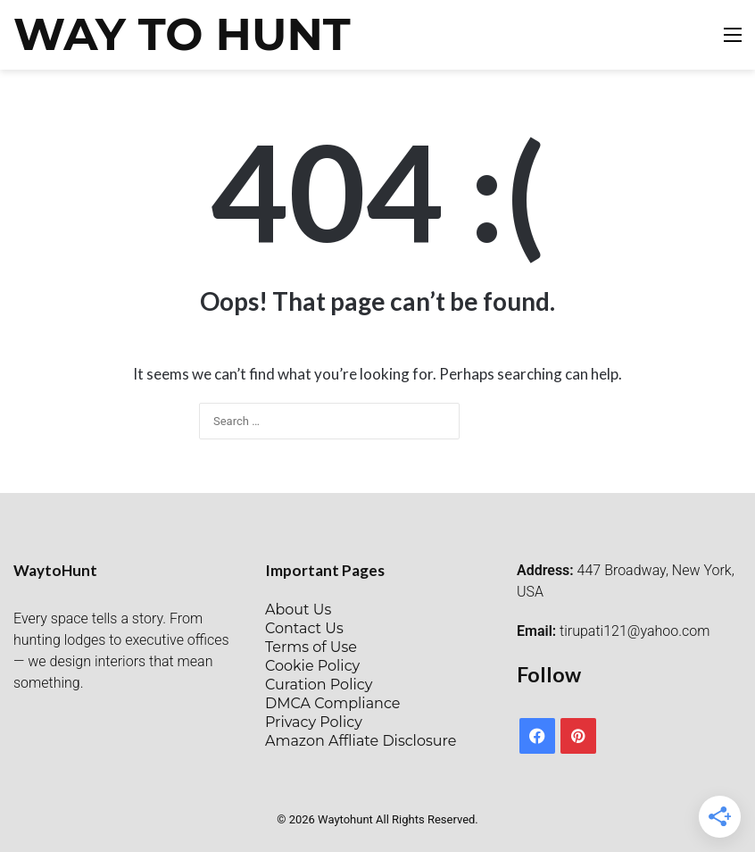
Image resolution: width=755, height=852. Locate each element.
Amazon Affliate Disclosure (360, 740)
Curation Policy (318, 684)
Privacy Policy (313, 722)
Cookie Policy (312, 665)
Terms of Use (311, 647)
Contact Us (304, 628)
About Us (298, 609)
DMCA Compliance (332, 703)
